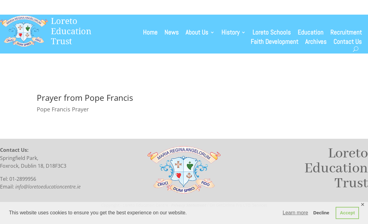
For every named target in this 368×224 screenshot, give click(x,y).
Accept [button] (347, 212)
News (171, 33)
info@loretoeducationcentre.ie (48, 186)
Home (150, 33)
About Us (197, 33)
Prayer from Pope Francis (85, 97)
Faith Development (274, 43)
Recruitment (346, 33)
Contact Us (347, 43)
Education (310, 33)
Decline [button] (321, 212)
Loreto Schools (271, 33)
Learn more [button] (295, 212)
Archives (316, 43)
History (230, 33)
